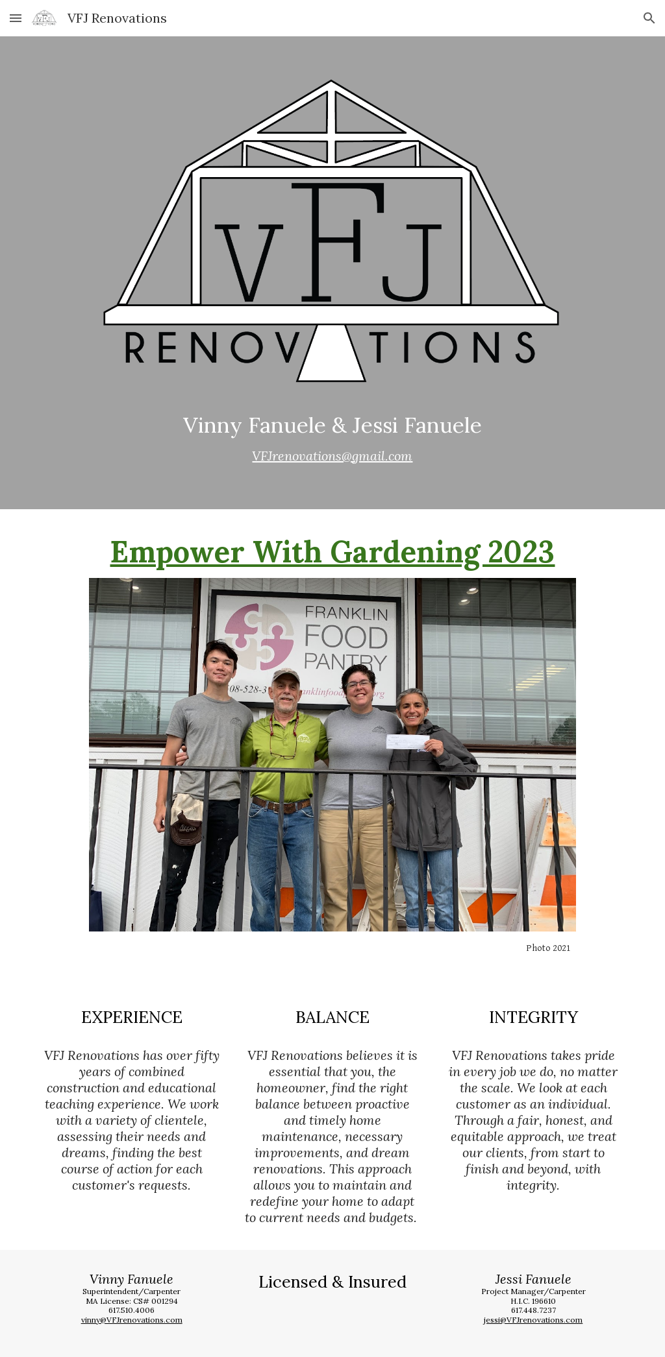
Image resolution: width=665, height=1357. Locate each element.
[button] (15, 18)
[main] (332, 438)
